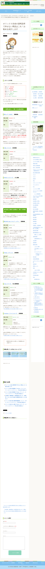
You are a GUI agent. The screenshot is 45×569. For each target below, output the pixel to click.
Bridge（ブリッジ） (8, 252)
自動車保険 (35, 114)
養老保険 (34, 219)
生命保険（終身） (36, 203)
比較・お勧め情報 (36, 167)
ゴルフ (34, 176)
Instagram (35, 149)
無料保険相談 (34, 104)
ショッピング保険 (36, 188)
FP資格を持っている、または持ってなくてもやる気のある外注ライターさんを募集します (38, 289)
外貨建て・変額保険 (37, 225)
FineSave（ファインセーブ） (11, 313)
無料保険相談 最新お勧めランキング (23, 354)
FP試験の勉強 (35, 275)
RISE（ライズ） (8, 148)
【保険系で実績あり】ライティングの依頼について (38, 294)
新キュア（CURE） (8, 114)
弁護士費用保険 (36, 258)
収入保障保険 (34, 91)
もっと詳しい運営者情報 (38, 146)
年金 (34, 277)
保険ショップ (34, 107)
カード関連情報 (37, 193)
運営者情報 (20, 562)
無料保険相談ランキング (17, 11)
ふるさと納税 (37, 246)
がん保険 (35, 97)
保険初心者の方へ (36, 157)
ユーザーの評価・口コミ (37, 161)
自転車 (34, 178)
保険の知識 (35, 163)
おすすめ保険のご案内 (37, 159)
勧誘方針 (36, 307)
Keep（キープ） (8, 283)
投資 (34, 268)
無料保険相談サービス (37, 232)
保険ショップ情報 (37, 234)
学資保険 (35, 95)
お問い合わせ (38, 11)
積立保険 (34, 217)
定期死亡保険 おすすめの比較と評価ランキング (13, 279)
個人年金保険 (40, 93)
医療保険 (40, 95)
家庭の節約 (35, 244)
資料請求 (15, 33)
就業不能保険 (40, 97)
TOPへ (6, 11)
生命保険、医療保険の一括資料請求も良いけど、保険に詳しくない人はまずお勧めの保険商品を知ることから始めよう (16, 397)
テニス (34, 174)
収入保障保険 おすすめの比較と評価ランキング (13, 308)
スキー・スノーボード (37, 182)
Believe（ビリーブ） (9, 177)
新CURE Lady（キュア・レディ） (12, 221)
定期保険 (40, 91)
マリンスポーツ (36, 184)
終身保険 (35, 93)
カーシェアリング (37, 251)
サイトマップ (37, 298)
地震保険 (34, 242)
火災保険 (34, 240)
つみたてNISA (37, 270)
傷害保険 (34, 199)
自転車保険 (40, 114)
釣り (34, 186)
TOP (14, 15)
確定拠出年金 (37, 279)
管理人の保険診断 (36, 165)
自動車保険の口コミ (38, 238)
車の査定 (34, 256)
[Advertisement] (15, 372)
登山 (34, 180)
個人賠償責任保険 (36, 172)
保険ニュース (35, 266)
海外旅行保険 (35, 230)
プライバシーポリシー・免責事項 (8, 562)
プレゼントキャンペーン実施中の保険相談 (7, 354)
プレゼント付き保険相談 (28, 11)
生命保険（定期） (36, 201)
